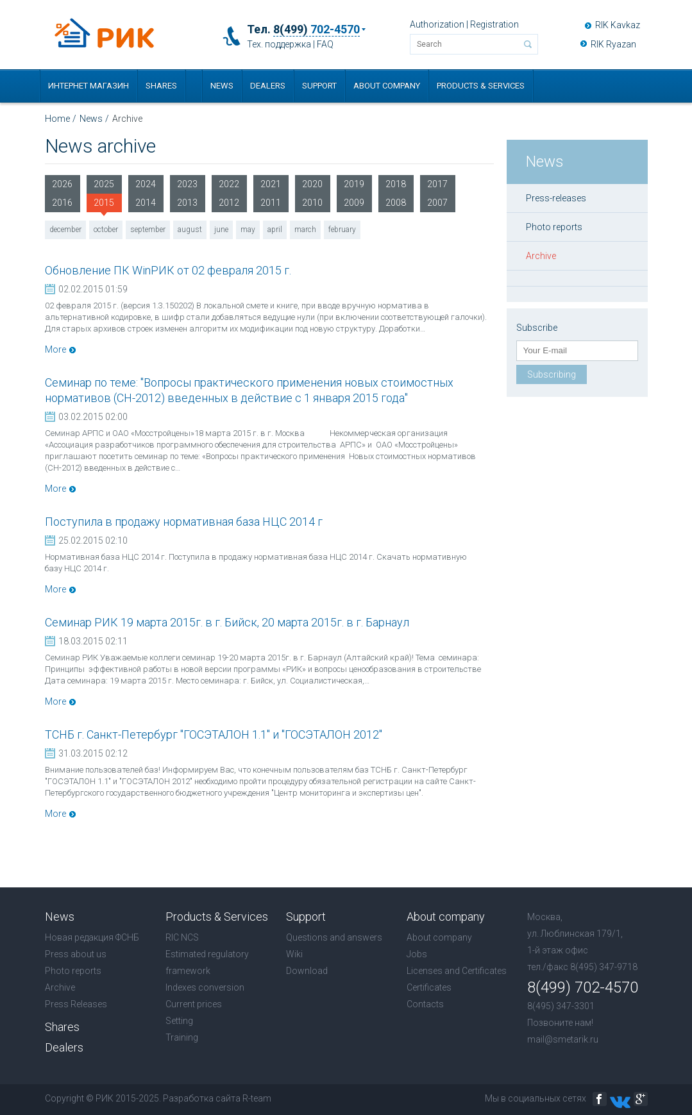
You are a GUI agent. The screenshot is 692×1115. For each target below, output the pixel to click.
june (221, 229)
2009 (354, 202)
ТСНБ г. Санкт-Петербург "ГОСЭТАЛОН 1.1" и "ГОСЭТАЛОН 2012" (213, 734)
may (248, 229)
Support (319, 85)
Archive (541, 256)
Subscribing (551, 374)
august (190, 229)
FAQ (325, 44)
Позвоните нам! (560, 1023)
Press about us (75, 954)
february (342, 229)
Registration (494, 24)
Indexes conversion (204, 987)
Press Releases (76, 1004)
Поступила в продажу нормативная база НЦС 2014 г (184, 521)
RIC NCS (182, 937)
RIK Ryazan (613, 44)
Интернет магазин (88, 85)
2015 (104, 204)
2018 (395, 184)
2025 (104, 184)
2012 (229, 202)
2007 (437, 202)
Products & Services (481, 85)
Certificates (429, 987)
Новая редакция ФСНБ (92, 937)
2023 (187, 184)
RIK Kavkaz (617, 25)
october (106, 229)
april (274, 229)
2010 (312, 202)
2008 (395, 202)
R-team (256, 1098)
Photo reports (554, 227)
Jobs (417, 954)
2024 (145, 184)
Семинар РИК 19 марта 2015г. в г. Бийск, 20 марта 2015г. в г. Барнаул (227, 622)
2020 (312, 184)
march (305, 229)
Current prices (193, 1004)
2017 (437, 184)
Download (307, 971)
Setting (179, 1021)
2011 (270, 202)
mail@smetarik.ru (562, 1039)
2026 (62, 184)
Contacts (425, 1004)
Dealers (267, 85)
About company (386, 85)
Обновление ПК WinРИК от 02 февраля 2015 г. (168, 270)
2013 (187, 202)
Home (57, 118)
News (221, 85)
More (55, 349)
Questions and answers (334, 937)
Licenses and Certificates (457, 971)
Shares (161, 85)
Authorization (437, 24)
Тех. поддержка (279, 44)
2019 (354, 184)
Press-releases (556, 198)
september (147, 229)
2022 (229, 184)
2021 (270, 184)
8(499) (316, 29)
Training (181, 1037)
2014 (145, 202)
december (65, 229)
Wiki (294, 954)
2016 (62, 202)
